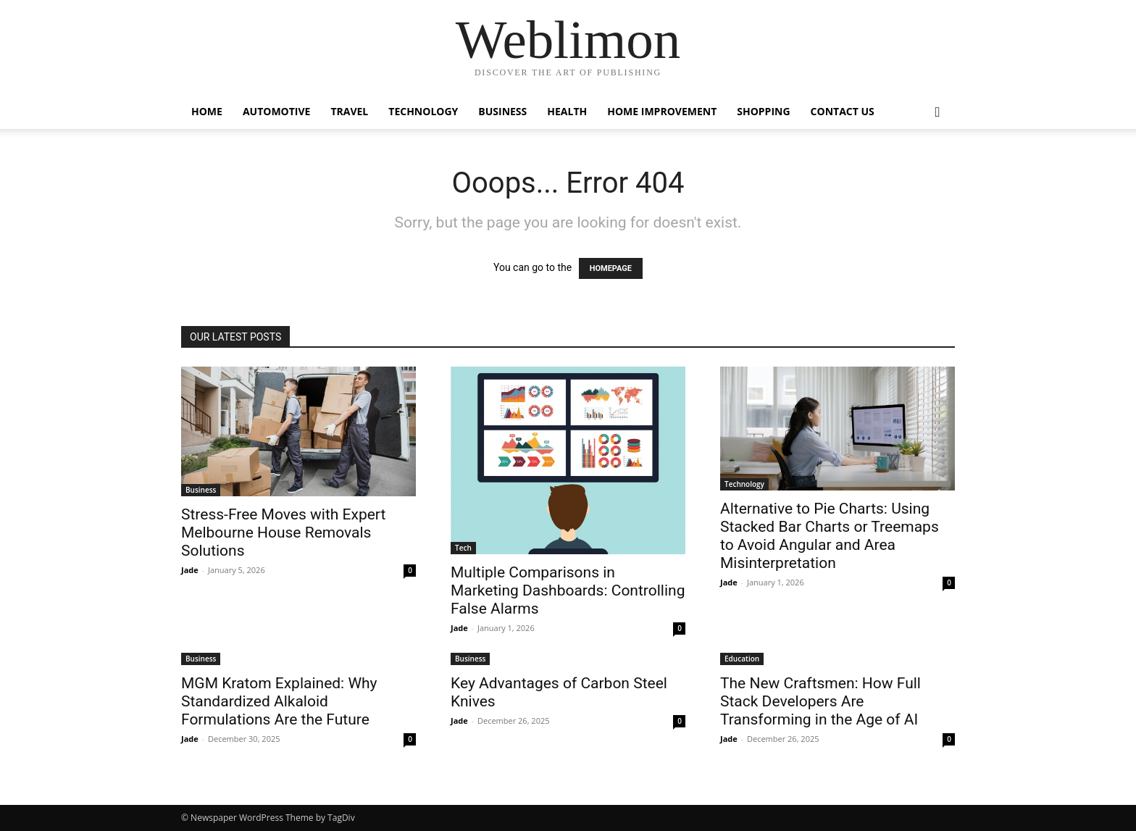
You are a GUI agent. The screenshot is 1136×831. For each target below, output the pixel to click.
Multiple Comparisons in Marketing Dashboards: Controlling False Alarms (568, 590)
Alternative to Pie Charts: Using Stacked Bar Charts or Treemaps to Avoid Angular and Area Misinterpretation (829, 536)
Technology (423, 111)
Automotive (277, 111)
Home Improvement (662, 111)
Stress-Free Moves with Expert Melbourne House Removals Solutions (283, 532)
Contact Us (842, 111)
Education (741, 658)
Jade (190, 569)
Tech (463, 548)
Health (567, 111)
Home (206, 111)
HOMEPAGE (611, 268)
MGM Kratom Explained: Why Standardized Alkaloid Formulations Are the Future (279, 701)
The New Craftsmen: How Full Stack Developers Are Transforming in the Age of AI (820, 701)
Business (502, 111)
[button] (937, 113)
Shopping (763, 111)
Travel (349, 111)
